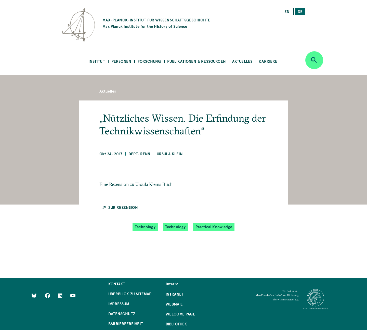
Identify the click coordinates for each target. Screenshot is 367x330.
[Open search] (314, 60)
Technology (145, 226)
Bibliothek (176, 323)
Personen (121, 61)
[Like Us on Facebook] (48, 295)
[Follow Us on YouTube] (72, 295)
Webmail (174, 304)
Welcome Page (180, 313)
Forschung (149, 61)
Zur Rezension (123, 207)
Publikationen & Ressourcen (196, 61)
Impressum (118, 303)
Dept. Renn (139, 153)
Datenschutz (121, 313)
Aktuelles (242, 61)
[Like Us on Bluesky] (34, 295)
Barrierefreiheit (125, 323)
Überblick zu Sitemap (130, 293)
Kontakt (116, 283)
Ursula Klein (170, 153)
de (300, 11)
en (287, 11)
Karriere (268, 61)
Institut (96, 61)
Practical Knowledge (213, 226)
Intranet (175, 294)
